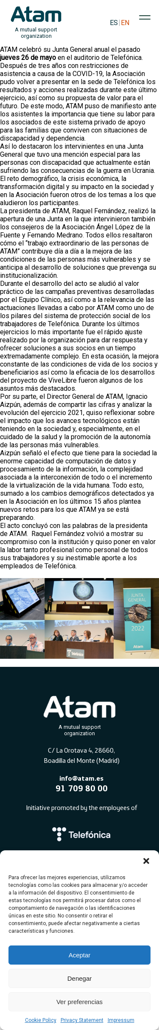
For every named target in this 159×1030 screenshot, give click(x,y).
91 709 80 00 (82, 788)
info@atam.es (81, 778)
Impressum (121, 1020)
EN (125, 23)
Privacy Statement (82, 1020)
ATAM (8, 49)
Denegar (79, 978)
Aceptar (80, 955)
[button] (146, 861)
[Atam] (80, 714)
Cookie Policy (40, 1020)
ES (114, 23)
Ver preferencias (79, 1001)
